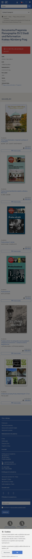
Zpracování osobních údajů (9, 428)
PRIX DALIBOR (4, 396)
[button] (22, 2)
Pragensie (6, 18)
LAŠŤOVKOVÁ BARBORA (17, 346)
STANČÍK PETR (13, 244)
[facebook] (3, 493)
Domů (4, 16)
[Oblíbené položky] (26, 2)
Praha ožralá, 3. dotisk (7, 242)
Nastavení (7, 552)
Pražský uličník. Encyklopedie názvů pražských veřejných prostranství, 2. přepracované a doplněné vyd (15, 342)
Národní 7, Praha (6, 479)
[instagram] (8, 493)
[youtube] (13, 493)
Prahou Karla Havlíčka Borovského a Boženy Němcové (14, 191)
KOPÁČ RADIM (4, 244)
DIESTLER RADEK (5, 293)
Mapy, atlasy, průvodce (19, 16)
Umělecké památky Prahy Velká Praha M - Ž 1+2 (15, 393)
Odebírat (5, 512)
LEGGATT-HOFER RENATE (15, 143)
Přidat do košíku (16, 150)
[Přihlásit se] (17, 2)
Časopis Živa (5, 443)
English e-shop (6, 446)
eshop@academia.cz (9, 464)
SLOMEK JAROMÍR (5, 194)
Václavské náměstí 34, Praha (10, 477)
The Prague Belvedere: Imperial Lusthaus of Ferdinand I (14, 140)
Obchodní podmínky (7, 425)
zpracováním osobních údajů (18, 507)
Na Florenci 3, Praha (7, 481)
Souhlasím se (15, 507)
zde (17, 556)
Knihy (10, 16)
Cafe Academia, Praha (8, 484)
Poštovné (4, 423)
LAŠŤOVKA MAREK (6, 346)
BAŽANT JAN (4, 143)
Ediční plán (5, 441)
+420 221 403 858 (8, 462)
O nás (3, 438)
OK (17, 552)
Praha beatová (5, 291)
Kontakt (4, 449)
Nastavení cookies (7, 430)
